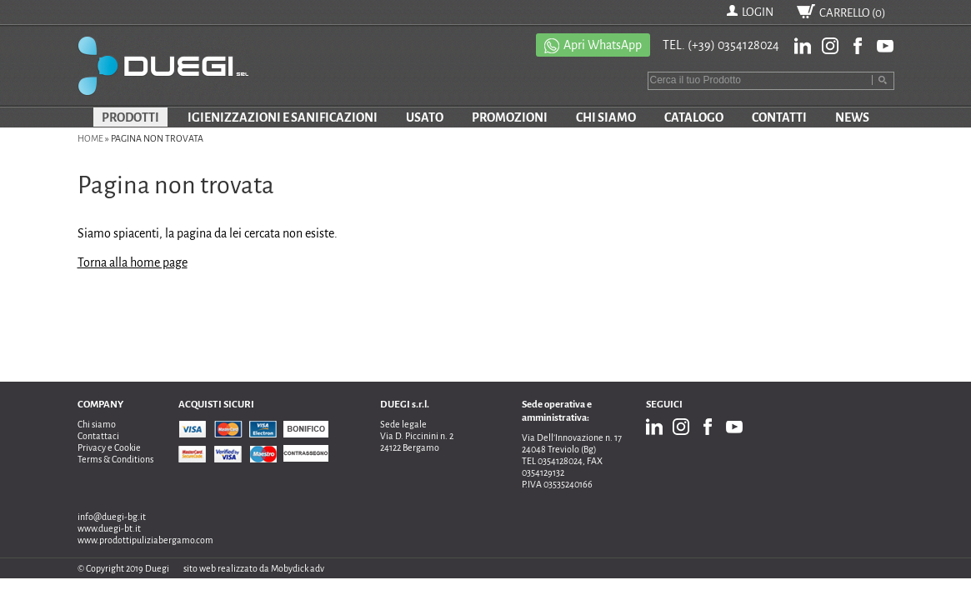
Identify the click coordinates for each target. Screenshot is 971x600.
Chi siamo (97, 424)
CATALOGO (693, 117)
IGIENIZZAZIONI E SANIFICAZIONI (283, 117)
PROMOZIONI (510, 117)
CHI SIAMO (606, 117)
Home (90, 138)
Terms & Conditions (115, 459)
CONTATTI (779, 117)
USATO (424, 117)
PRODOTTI (130, 117)
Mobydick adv (297, 568)
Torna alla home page (133, 262)
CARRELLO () (852, 13)
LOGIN (757, 12)
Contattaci (98, 436)
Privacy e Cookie (109, 447)
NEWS (852, 117)
